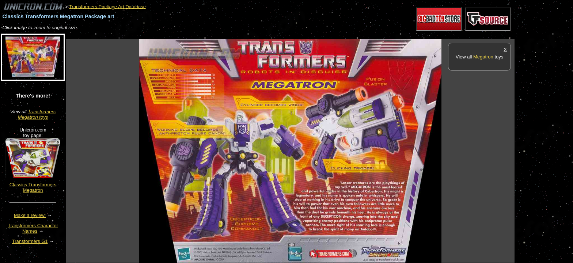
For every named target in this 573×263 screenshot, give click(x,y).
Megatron (483, 57)
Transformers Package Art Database (107, 6)
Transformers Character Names (33, 228)
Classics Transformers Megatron (33, 187)
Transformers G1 (30, 241)
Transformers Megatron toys (37, 114)
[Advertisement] (199, 35)
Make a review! (30, 215)
